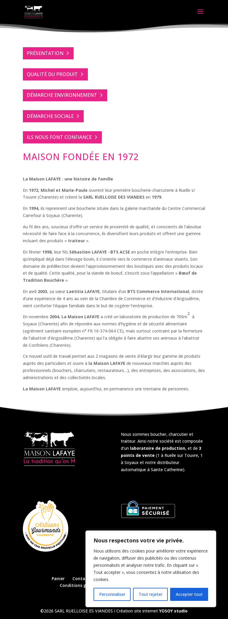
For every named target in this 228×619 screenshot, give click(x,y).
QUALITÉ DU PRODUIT (52, 74)
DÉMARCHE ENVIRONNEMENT (62, 95)
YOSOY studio (173, 611)
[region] (151, 569)
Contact (80, 578)
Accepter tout (189, 594)
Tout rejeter (150, 594)
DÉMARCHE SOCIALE (50, 116)
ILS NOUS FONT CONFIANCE (59, 137)
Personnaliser (112, 594)
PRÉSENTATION (45, 53)
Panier (58, 578)
